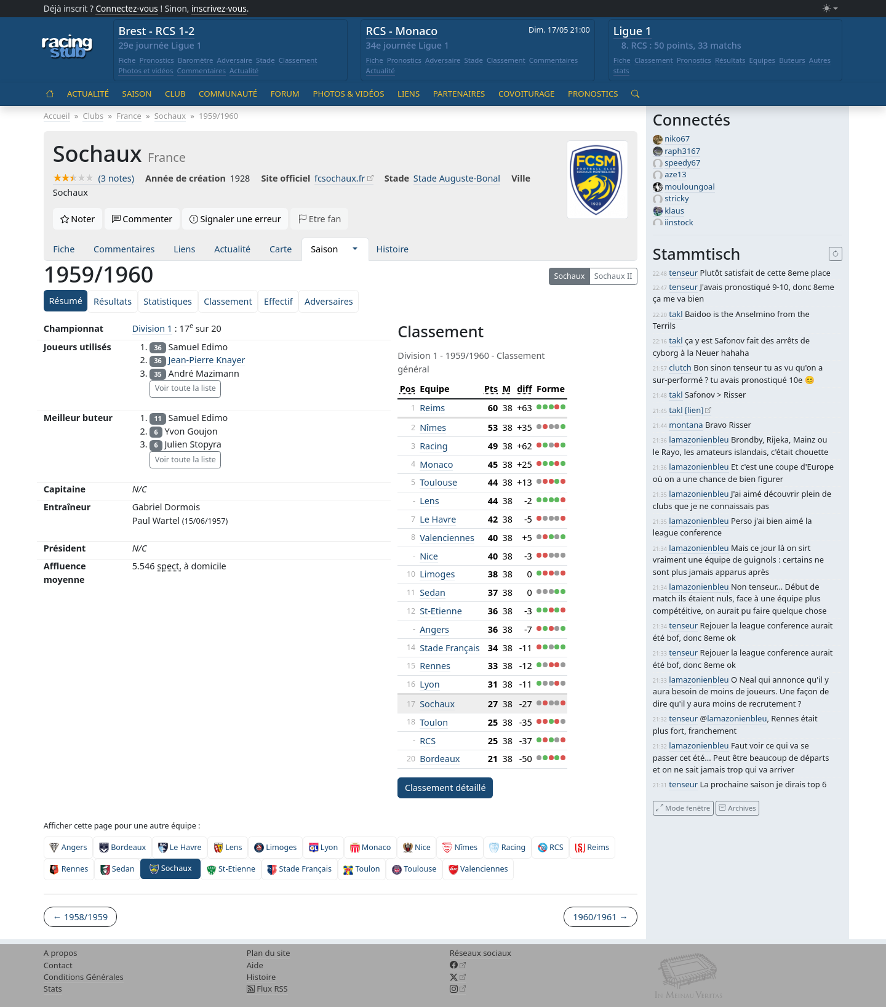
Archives (737, 807)
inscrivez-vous (219, 8)
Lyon (429, 684)
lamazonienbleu (698, 439)
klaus (674, 210)
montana (686, 424)
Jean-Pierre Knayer (207, 360)
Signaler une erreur (235, 219)
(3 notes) (93, 178)
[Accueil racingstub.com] (67, 47)
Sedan (432, 592)
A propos (61, 952)
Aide (255, 965)
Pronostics (156, 60)
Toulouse (438, 482)
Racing (433, 446)
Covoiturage (526, 93)
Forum (285, 93)
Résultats (730, 60)
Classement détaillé (445, 787)
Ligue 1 (632, 30)
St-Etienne (441, 611)
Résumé (65, 301)
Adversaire (235, 60)
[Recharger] (836, 254)
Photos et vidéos (145, 70)
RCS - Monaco (402, 30)
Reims (432, 408)
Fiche (126, 60)
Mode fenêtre (683, 807)
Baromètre (196, 60)
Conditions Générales (84, 976)
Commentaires (201, 70)
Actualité (243, 70)
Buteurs (792, 60)
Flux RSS (267, 988)
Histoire (393, 249)
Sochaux (569, 276)
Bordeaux (440, 758)
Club (175, 93)
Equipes (762, 60)
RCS (428, 741)
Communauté (228, 93)
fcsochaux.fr (339, 178)
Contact (58, 965)
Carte (280, 249)
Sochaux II (613, 276)
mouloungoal (689, 186)
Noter (77, 219)
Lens (429, 501)
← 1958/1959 (80, 917)
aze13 (675, 174)
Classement (298, 60)
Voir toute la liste (185, 388)
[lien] (694, 409)
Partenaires (459, 93)
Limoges (437, 574)
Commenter (142, 219)
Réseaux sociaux (480, 952)
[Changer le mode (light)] (830, 8)
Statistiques (167, 301)
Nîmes (433, 427)
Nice (429, 556)
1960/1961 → (600, 917)
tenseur (683, 272)
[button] (355, 249)
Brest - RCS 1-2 (156, 30)
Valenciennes (447, 538)
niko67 (677, 138)
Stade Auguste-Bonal (456, 178)
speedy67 (682, 162)
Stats (53, 988)
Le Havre (438, 519)
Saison (137, 93)
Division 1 (152, 328)
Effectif (278, 301)
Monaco (436, 464)
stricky (676, 198)
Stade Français (450, 648)
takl (675, 313)
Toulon (434, 722)
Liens (408, 93)
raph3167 (682, 150)
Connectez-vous (126, 8)
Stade (265, 60)
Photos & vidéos (348, 93)
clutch (680, 367)
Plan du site (268, 952)
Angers (434, 629)
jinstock (678, 222)
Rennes (435, 666)
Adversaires (329, 301)
